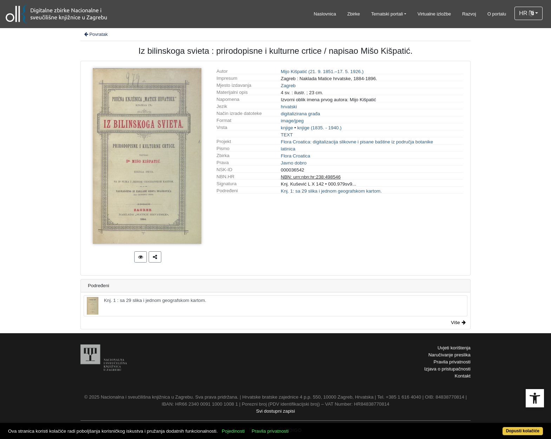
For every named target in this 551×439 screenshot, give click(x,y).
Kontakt (463, 376)
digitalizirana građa (300, 113)
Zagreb (288, 85)
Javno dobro (293, 163)
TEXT (287, 134)
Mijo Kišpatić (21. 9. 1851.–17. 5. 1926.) (322, 71)
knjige (287, 127)
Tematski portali (387, 14)
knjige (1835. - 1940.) (319, 127)
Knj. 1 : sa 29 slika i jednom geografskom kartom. (146, 306)
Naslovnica (325, 14)
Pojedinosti (233, 431)
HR (526, 13)
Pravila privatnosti (452, 361)
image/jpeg (292, 120)
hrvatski (289, 106)
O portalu (496, 14)
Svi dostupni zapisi (275, 411)
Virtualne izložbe (434, 14)
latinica (288, 148)
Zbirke (353, 14)
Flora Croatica (295, 156)
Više (458, 322)
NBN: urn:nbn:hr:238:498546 (311, 177)
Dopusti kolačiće (522, 430)
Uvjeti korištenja (454, 347)
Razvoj (469, 14)
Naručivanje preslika (449, 354)
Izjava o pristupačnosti (447, 369)
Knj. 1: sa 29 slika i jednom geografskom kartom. (331, 191)
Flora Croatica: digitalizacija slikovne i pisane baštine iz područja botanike (357, 141)
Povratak (95, 34)
